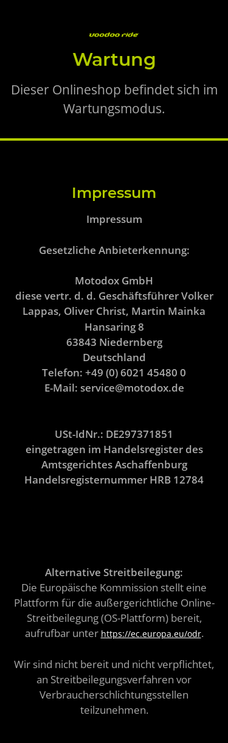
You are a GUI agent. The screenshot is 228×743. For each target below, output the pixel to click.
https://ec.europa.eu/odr (151, 633)
